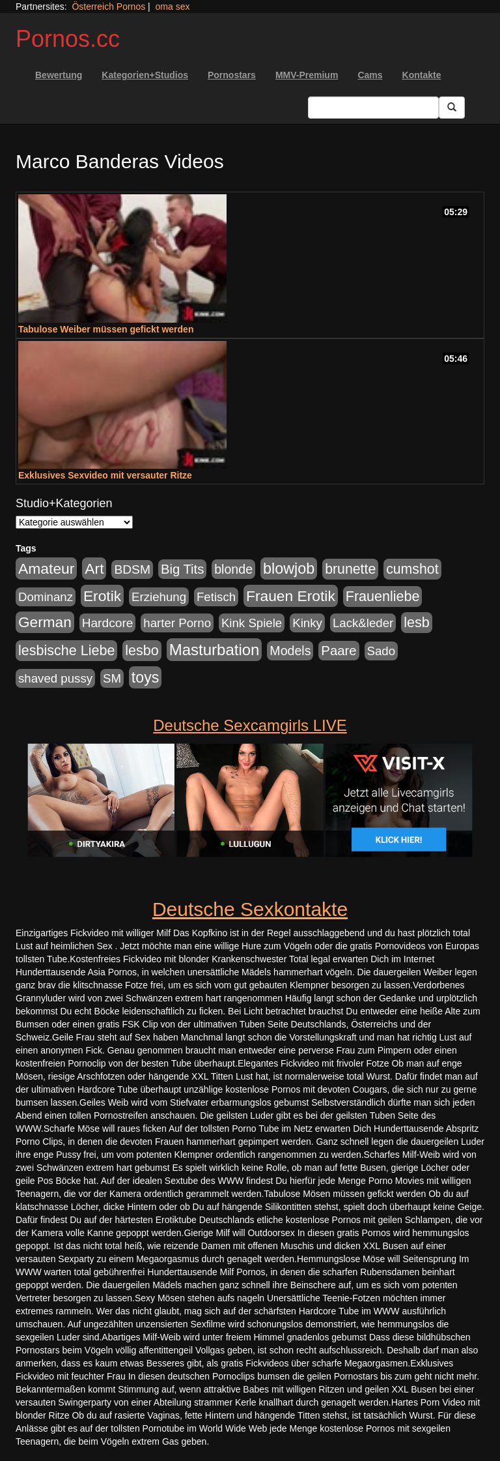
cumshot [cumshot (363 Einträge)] (412, 569)
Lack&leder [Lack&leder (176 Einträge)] (363, 623)
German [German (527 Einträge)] (45, 622)
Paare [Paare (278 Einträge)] (338, 650)
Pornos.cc (68, 38)
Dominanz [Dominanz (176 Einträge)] (45, 597)
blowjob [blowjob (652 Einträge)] (288, 568)
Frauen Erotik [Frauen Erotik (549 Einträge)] (290, 595)
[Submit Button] (452, 107)
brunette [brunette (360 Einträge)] (350, 569)
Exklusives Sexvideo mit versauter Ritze (105, 475)
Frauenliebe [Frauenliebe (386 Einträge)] (383, 596)
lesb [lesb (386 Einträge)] (417, 622)
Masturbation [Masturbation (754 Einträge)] (214, 649)
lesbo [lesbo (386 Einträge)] (141, 650)
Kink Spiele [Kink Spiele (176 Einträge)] (251, 623)
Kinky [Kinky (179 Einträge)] (307, 623)
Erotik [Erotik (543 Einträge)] (102, 595)
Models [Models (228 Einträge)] (290, 650)
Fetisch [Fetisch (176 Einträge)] (216, 597)
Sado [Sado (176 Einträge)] (381, 651)
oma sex (173, 6)
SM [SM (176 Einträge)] (112, 678)
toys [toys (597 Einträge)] (145, 677)
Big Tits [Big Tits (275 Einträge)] (182, 569)
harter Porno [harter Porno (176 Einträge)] (177, 623)
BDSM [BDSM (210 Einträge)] (132, 569)
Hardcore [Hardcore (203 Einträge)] (107, 623)
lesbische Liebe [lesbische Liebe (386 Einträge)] (66, 650)
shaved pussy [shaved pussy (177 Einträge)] (55, 678)
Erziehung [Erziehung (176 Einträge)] (159, 597)
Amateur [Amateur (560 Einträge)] (46, 568)
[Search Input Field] (373, 107)
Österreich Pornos (108, 6)
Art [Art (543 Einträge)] (94, 568)
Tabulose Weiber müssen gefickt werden (105, 329)
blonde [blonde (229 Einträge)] (233, 569)
